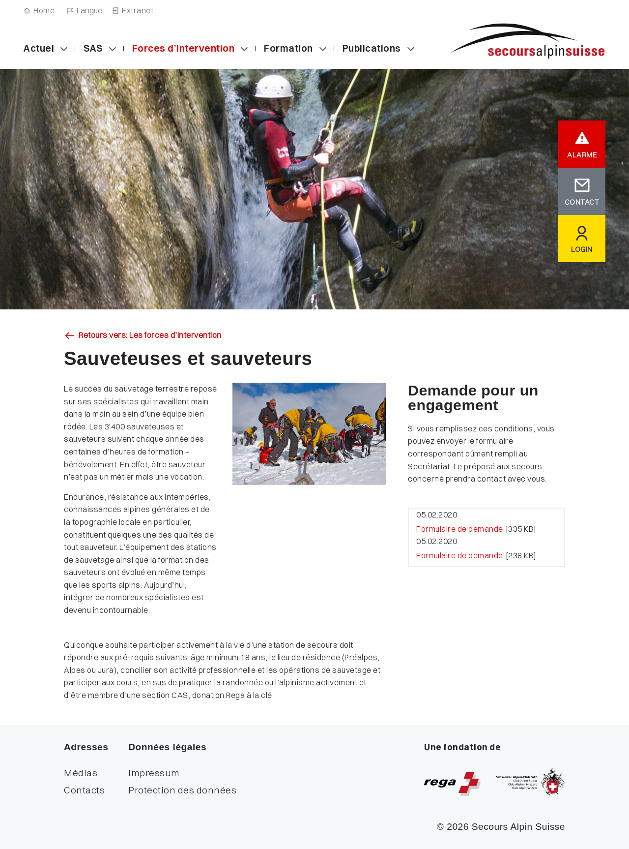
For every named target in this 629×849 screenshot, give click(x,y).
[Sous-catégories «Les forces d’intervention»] (244, 49)
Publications (372, 48)
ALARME (582, 155)
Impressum (154, 773)
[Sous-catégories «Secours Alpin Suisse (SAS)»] (112, 49)
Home (44, 10)
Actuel (39, 48)
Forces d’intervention (183, 48)
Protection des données (182, 790)
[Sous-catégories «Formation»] (323, 49)
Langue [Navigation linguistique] (89, 10)
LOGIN (582, 249)
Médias (80, 773)
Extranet (137, 10)
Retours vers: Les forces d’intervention (150, 335)
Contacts (84, 790)
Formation (288, 48)
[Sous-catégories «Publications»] (411, 49)
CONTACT (582, 202)
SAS (93, 48)
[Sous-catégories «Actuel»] (64, 49)
